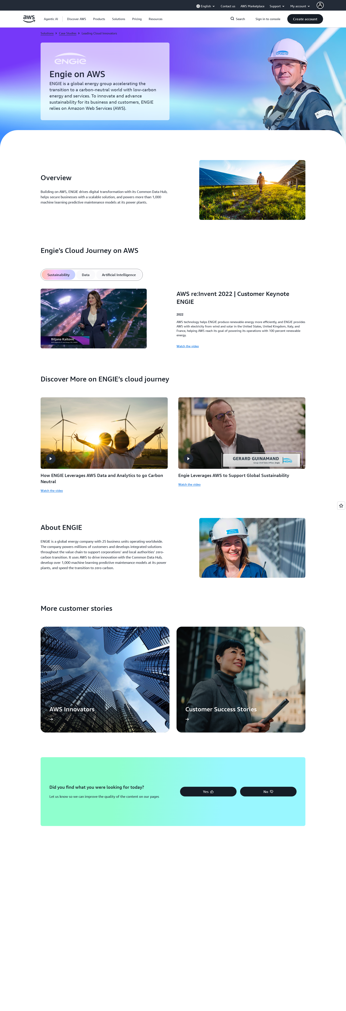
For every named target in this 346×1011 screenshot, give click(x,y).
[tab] (58, 275)
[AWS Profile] (320, 5)
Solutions (47, 33)
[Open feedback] (341, 506)
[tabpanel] (173, 319)
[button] (77, 19)
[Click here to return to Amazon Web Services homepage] (29, 21)
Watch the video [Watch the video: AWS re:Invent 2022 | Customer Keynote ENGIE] (188, 346)
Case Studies (67, 33)
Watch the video (52, 490)
